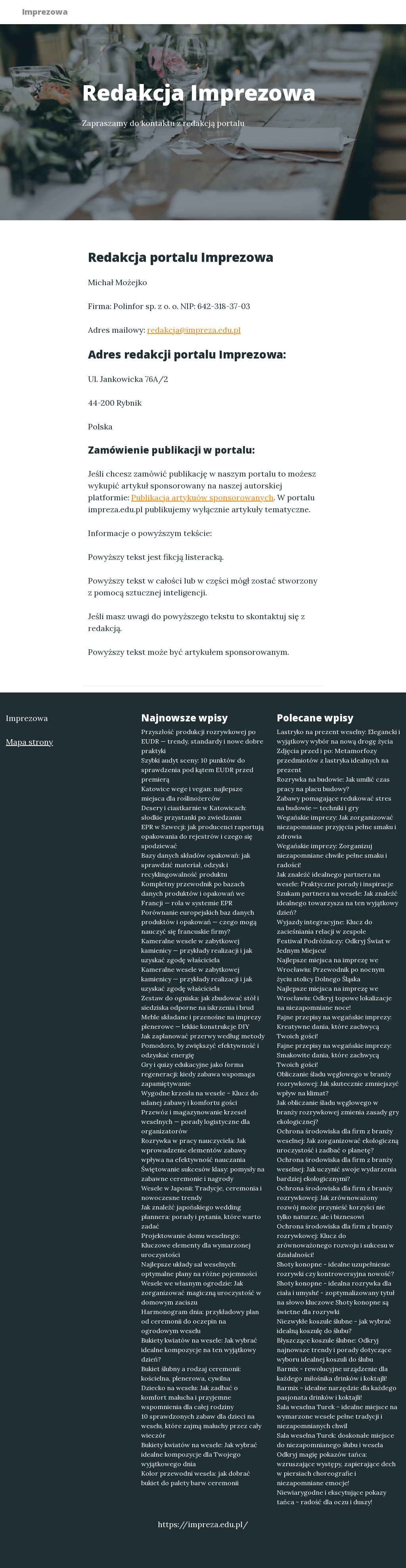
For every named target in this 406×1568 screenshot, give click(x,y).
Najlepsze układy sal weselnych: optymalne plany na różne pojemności (199, 1269)
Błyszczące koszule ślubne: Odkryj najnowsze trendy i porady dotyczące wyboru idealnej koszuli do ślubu (334, 1349)
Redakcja (322, 14)
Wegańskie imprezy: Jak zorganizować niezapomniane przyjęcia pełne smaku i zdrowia (336, 826)
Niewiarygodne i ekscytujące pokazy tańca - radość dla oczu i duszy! (331, 1497)
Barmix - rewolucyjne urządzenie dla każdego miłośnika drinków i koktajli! (332, 1373)
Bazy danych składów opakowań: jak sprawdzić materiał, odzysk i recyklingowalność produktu (195, 864)
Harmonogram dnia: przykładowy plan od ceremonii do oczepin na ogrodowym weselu (200, 1321)
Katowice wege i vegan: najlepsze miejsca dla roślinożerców (192, 793)
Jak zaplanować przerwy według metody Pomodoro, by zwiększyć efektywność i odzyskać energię (202, 1045)
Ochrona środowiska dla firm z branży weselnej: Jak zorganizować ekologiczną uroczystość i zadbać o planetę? (337, 1140)
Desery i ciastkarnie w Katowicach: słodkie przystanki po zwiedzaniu (194, 812)
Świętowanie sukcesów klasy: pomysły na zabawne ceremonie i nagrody (202, 1174)
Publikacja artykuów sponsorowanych (202, 497)
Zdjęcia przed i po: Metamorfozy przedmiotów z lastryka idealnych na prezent (333, 760)
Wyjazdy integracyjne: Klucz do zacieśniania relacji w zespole (324, 926)
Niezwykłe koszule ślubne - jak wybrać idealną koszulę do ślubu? (334, 1326)
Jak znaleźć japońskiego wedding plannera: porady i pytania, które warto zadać (201, 1216)
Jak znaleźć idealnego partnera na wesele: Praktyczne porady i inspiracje (335, 879)
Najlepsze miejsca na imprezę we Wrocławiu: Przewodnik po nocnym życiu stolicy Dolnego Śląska (331, 969)
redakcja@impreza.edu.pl (194, 330)
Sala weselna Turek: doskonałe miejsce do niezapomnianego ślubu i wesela (335, 1440)
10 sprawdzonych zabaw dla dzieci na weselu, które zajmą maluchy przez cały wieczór (201, 1425)
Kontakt (365, 14)
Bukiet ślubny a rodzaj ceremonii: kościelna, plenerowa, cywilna (191, 1373)
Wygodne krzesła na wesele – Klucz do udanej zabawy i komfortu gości (199, 1097)
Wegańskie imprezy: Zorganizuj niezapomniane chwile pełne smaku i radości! (332, 855)
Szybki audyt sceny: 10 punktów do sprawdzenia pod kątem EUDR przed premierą (197, 769)
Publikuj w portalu (262, 14)
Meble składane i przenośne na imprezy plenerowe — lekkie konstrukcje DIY (201, 1021)
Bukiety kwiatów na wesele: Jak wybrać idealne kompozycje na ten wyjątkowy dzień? (199, 1349)
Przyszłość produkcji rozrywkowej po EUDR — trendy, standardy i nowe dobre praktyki (202, 741)
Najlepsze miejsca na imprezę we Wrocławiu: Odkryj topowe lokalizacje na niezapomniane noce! (334, 997)
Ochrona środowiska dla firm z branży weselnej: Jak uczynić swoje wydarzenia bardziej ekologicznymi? (336, 1169)
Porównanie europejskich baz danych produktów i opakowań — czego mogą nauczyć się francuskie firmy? (199, 921)
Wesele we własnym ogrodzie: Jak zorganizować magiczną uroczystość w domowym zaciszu (201, 1292)
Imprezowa (50, 13)
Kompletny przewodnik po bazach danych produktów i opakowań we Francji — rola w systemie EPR (193, 893)
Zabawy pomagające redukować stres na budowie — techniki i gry (334, 803)
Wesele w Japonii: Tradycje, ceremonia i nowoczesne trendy (201, 1193)
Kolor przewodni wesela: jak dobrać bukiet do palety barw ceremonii (195, 1478)
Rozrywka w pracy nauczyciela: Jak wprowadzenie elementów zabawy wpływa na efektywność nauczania (193, 1150)
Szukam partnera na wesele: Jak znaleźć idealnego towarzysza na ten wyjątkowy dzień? (337, 902)
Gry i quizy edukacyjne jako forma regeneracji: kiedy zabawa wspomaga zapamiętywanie (198, 1074)
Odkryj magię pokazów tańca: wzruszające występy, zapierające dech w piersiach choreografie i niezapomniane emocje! (336, 1468)
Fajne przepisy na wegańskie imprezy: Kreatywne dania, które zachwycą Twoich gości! (334, 1026)
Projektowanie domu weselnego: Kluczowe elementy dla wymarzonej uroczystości (196, 1245)
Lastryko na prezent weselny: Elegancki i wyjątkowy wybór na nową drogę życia (338, 736)
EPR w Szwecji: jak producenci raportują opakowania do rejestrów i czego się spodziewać (202, 836)
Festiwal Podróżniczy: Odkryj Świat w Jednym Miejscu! (334, 945)
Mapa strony (29, 742)
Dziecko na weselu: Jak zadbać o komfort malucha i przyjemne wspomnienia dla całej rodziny (189, 1397)
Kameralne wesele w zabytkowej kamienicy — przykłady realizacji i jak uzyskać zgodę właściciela (196, 950)
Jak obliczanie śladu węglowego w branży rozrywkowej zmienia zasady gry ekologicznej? (338, 1112)
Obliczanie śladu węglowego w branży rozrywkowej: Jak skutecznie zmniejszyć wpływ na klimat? (338, 1083)
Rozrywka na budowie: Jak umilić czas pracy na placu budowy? (333, 784)
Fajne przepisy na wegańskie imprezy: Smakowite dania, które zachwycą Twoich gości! (334, 1055)
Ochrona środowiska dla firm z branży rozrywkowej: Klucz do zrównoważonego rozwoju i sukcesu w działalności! (335, 1240)
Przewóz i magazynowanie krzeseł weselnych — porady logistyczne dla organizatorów (195, 1121)
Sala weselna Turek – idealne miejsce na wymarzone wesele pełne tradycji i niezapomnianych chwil (337, 1416)
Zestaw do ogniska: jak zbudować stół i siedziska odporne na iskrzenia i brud (200, 1002)
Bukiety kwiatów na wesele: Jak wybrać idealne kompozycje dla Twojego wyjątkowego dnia (199, 1454)
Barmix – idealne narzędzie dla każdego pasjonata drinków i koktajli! (336, 1392)
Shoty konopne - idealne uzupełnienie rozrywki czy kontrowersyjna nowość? (335, 1269)
